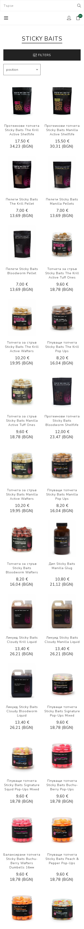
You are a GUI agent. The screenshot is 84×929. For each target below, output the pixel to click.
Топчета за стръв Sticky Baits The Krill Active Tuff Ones (62, 273)
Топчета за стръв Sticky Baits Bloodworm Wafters (22, 568)
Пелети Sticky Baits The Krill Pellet (22, 201)
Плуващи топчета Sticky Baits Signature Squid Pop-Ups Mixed (22, 785)
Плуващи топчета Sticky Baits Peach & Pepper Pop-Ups (62, 858)
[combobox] (42, 5)
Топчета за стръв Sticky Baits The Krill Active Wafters (22, 346)
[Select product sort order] (22, 69)
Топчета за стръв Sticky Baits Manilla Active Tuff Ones (22, 420)
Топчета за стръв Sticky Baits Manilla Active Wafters (22, 494)
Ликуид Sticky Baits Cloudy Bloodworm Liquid (22, 711)
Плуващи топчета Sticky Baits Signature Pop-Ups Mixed (62, 711)
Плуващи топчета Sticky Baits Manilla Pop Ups (62, 494)
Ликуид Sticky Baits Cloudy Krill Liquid (22, 639)
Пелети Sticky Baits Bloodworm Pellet (22, 271)
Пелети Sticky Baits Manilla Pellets (62, 201)
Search (78, 5)
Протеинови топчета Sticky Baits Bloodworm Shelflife (62, 420)
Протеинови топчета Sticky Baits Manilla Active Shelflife (62, 130)
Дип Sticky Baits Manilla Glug (62, 566)
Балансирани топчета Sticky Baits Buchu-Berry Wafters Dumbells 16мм (21, 861)
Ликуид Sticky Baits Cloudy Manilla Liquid (62, 639)
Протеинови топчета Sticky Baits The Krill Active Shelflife (21, 130)
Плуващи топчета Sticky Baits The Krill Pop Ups (62, 346)
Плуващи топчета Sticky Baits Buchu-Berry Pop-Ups (62, 785)
